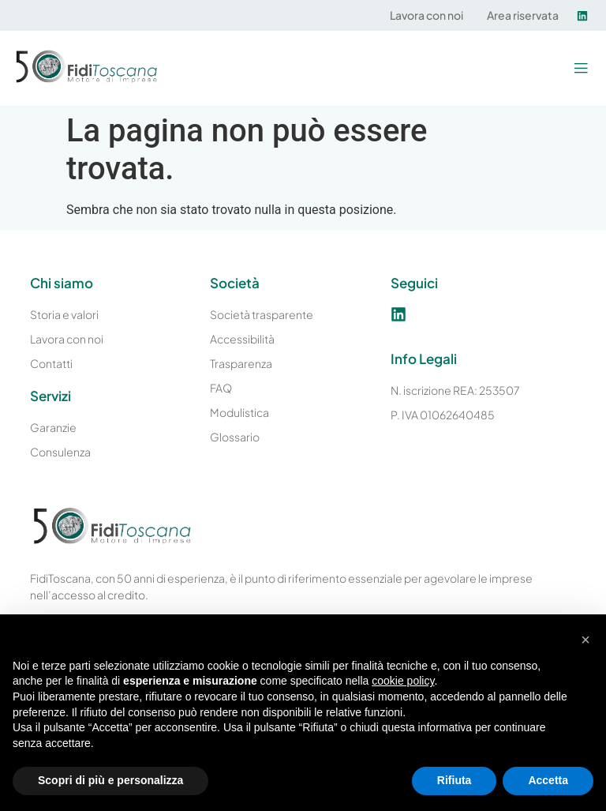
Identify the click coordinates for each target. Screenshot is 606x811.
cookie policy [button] (403, 680)
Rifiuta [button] (454, 780)
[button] (580, 68)
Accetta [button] (548, 780)
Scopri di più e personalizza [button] (110, 780)
